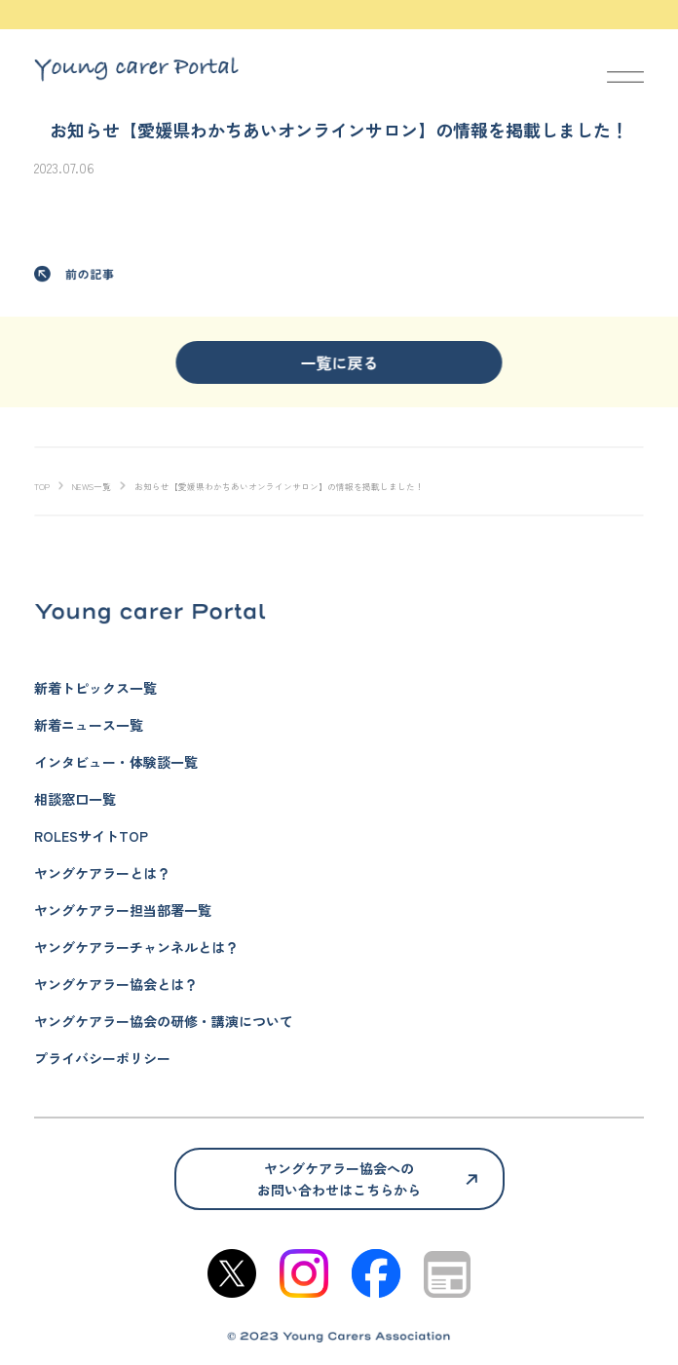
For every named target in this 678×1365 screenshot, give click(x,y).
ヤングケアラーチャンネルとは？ (136, 947)
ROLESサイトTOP (91, 836)
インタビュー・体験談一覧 (116, 762)
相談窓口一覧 (75, 799)
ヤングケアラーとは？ (102, 873)
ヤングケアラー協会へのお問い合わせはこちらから (339, 1178)
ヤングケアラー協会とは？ (116, 984)
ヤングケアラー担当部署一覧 (122, 910)
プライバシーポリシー (102, 1058)
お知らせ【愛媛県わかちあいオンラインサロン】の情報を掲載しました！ (279, 486)
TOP (42, 486)
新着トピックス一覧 (95, 688)
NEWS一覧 (91, 486)
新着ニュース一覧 (88, 725)
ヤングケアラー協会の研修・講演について (163, 1021)
